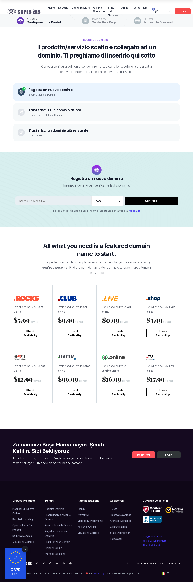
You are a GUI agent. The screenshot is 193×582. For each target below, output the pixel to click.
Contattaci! (140, 7)
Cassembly (98, 573)
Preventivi (83, 514)
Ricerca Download (120, 514)
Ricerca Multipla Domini (58, 525)
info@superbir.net (153, 536)
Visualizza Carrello (23, 541)
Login (182, 11)
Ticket (113, 508)
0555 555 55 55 (152, 544)
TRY (174, 573)
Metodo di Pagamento (90, 520)
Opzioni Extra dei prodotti (22, 527)
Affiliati (125, 7)
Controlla (151, 200)
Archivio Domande (99, 9)
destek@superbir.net (154, 540)
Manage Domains (55, 553)
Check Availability (30, 333)
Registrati (143, 454)
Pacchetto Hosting (23, 519)
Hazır (15, 573)
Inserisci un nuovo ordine (23, 511)
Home (51, 7)
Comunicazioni (81, 7)
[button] (163, 11)
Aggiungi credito (87, 526)
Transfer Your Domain (57, 541)
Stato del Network (113, 11)
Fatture (82, 508)
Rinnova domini (54, 547)
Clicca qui (135, 210)
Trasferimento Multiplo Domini (58, 517)
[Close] (25, 549)
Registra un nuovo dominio (56, 533)
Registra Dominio (22, 535)
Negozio (63, 7)
